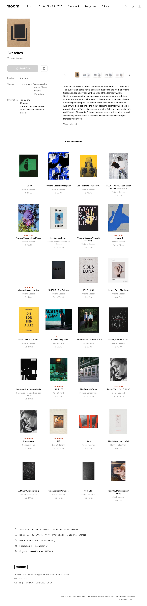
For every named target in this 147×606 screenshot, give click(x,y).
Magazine (90, 6)
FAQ (37, 540)
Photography (26, 84)
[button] (129, 75)
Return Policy (26, 540)
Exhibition (45, 529)
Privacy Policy (48, 540)
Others (105, 6)
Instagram (41, 546)
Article (34, 529)
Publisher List (71, 529)
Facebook (26, 546)
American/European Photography (40, 87)
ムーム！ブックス (50, 6)
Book (30, 6)
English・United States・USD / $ (36, 551)
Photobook (73, 6)
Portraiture (39, 94)
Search (126, 6)
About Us (24, 529)
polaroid (73, 124)
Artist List (57, 529)
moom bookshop (13, 6)
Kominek (24, 78)
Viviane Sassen (15, 57)
